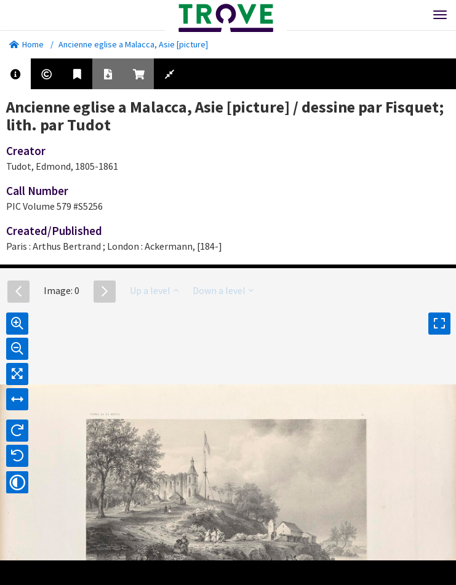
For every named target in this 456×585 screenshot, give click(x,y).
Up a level (154, 290)
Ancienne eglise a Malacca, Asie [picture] (133, 44)
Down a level (223, 290)
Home (26, 44)
